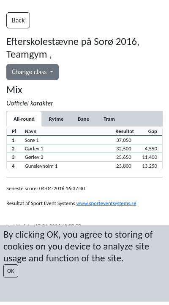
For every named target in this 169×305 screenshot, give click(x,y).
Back (18, 20)
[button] (84, 140)
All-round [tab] (24, 119)
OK (10, 270)
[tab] (56, 119)
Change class (30, 72)
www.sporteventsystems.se (106, 203)
